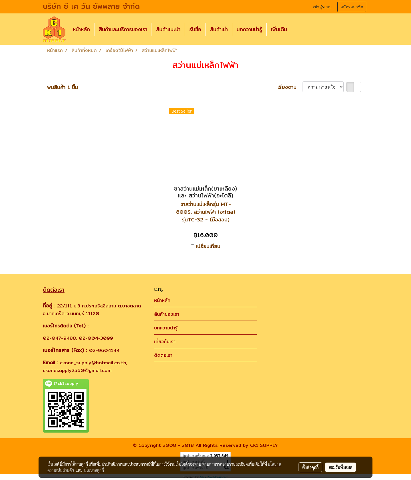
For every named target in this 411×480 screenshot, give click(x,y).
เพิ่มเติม (279, 29)
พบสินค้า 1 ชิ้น (62, 87)
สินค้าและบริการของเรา (123, 29)
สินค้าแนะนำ (168, 29)
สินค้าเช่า (219, 29)
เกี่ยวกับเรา (165, 341)
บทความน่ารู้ (249, 29)
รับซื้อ (195, 29)
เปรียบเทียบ (208, 246)
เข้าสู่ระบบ (322, 7)
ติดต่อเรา (163, 355)
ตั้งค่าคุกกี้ (310, 467)
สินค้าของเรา (166, 314)
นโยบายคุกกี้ (94, 470)
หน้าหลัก (81, 29)
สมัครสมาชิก (352, 7)
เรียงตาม (290, 87)
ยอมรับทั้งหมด (340, 467)
